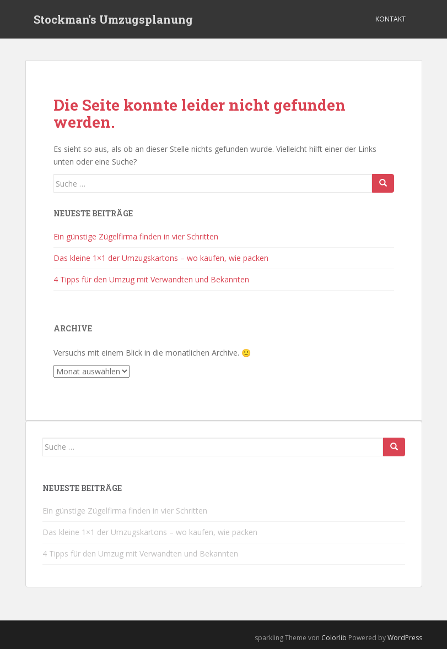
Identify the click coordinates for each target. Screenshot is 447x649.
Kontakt (390, 19)
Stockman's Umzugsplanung (113, 19)
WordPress (404, 637)
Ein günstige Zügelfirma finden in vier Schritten (135, 236)
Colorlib (334, 637)
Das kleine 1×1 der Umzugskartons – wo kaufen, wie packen (160, 258)
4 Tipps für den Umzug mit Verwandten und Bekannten (151, 279)
